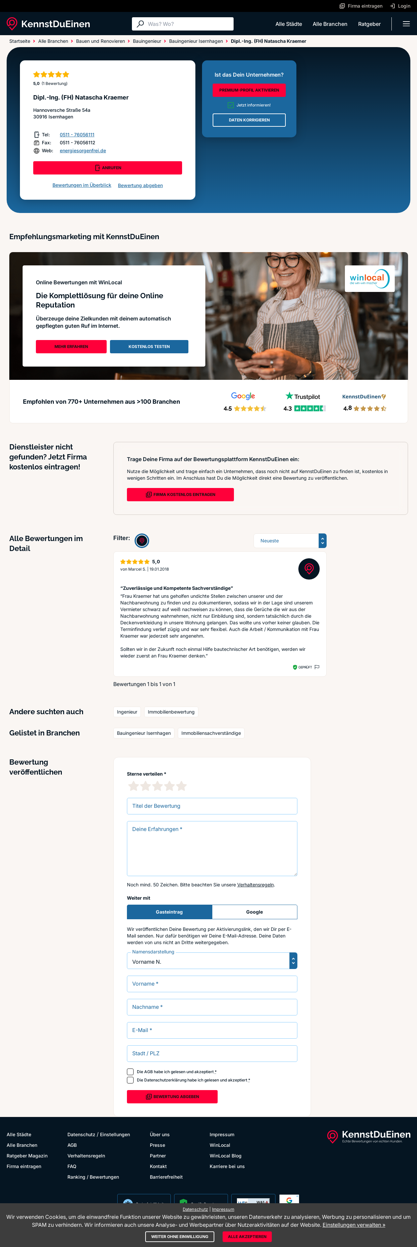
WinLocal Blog (226, 1155)
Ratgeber (369, 24)
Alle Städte (288, 24)
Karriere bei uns (227, 1166)
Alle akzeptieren (247, 1236)
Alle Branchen (330, 24)
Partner (158, 1155)
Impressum (222, 1134)
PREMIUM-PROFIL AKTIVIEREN (249, 90)
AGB (148, 1071)
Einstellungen (115, 1134)
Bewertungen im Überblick (81, 185)
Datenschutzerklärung (165, 1079)
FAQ (71, 1166)
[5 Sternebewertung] (181, 786)
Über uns (160, 1134)
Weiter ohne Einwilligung (179, 1236)
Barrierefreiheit (166, 1177)
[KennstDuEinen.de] (48, 24)
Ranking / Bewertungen (93, 1177)
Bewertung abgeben (140, 185)
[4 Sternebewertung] (169, 786)
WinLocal (220, 1145)
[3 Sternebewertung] (157, 786)
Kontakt (158, 1166)
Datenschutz (81, 1134)
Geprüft (305, 667)
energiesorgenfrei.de (83, 150)
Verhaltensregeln (255, 884)
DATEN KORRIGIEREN (249, 119)
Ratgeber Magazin (27, 1155)
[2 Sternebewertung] (145, 786)
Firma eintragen (24, 1166)
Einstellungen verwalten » (354, 1224)
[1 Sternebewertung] (133, 786)
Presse (157, 1145)
